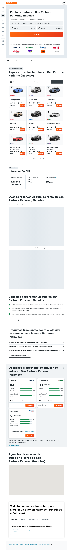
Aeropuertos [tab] (14, 519)
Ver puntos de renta (29, 401)
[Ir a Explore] (3, 20)
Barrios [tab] (23, 519)
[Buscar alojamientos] (3, 11)
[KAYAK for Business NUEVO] (3, 31)
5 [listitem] (48, 103)
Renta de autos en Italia (44, 544)
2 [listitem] (11, 103)
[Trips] (3, 36)
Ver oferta (22, 105)
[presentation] (63, 368)
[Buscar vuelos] (3, 8)
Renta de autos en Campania (15, 546)
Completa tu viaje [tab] (33, 519)
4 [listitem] (30, 103)
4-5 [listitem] (20, 103)
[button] (3, 3)
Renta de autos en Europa (31, 544)
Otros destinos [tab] (45, 519)
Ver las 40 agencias (14, 445)
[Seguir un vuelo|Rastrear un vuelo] (3, 24)
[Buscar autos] (3, 15)
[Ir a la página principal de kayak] (11, 3)
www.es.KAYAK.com (13, 544)
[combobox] (19, 19)
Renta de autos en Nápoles (30, 546)
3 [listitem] (52, 103)
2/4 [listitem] (20, 127)
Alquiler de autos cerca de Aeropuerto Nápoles (23, 530)
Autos (21, 544)
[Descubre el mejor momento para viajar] (3, 27)
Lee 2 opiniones (47, 385)
